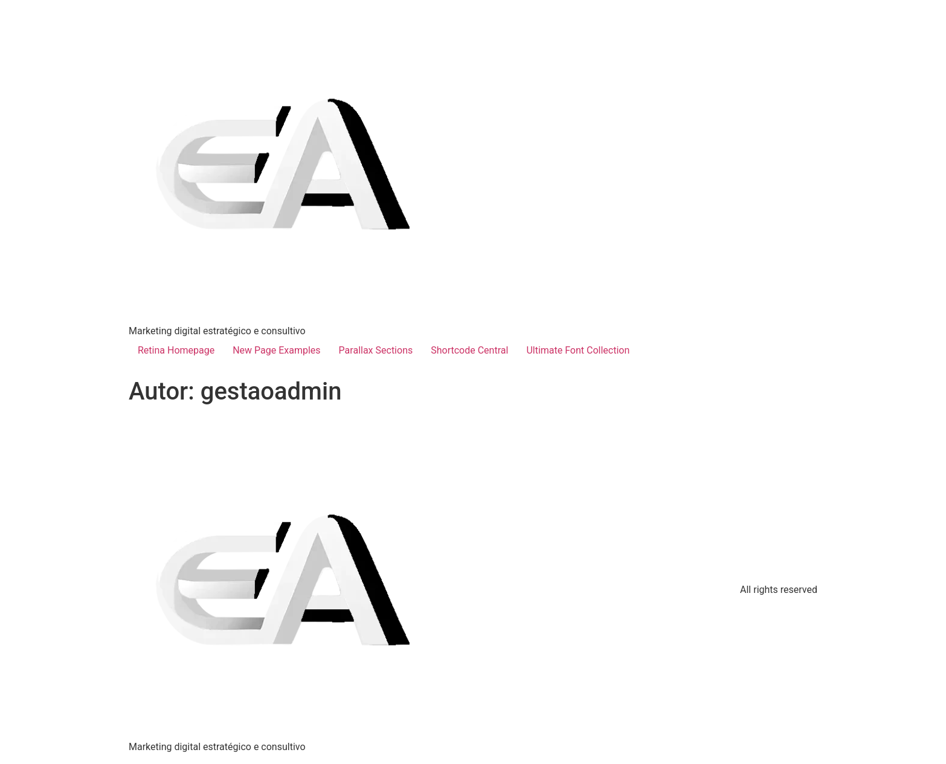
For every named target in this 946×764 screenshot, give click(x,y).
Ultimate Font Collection (577, 350)
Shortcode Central (469, 350)
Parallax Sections (376, 350)
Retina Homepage (176, 350)
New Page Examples (276, 350)
